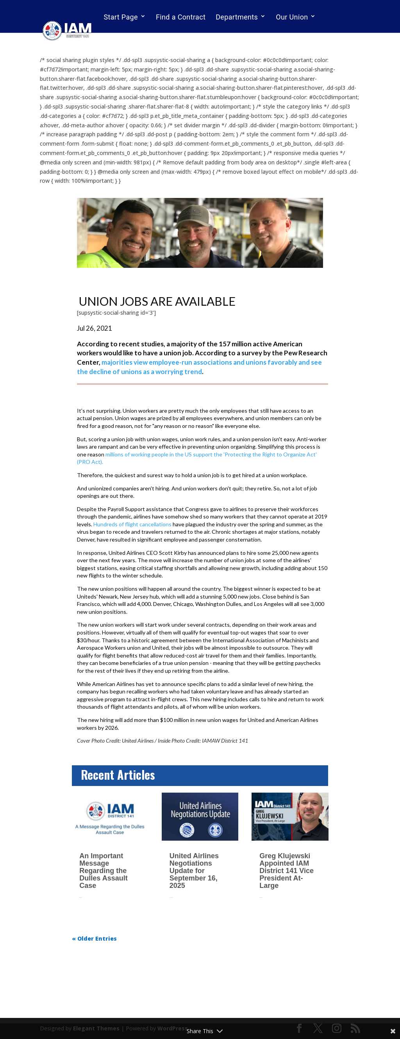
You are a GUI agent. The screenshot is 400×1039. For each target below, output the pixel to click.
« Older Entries (94, 938)
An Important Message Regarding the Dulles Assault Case (103, 870)
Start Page (121, 17)
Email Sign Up (126, 38)
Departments (237, 17)
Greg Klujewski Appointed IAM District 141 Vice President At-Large (286, 870)
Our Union (292, 17)
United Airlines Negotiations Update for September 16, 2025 (194, 870)
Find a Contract (180, 17)
